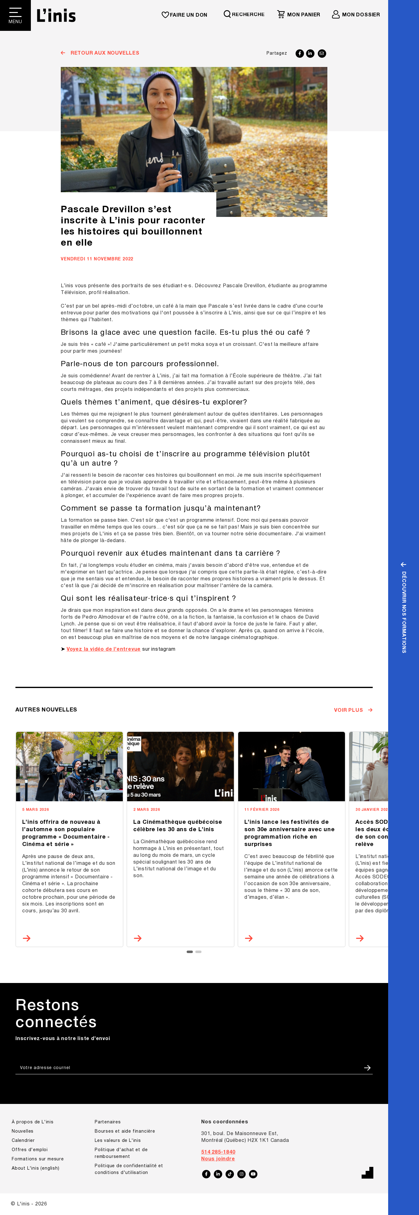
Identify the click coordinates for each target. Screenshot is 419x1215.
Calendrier (23, 1141)
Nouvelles (23, 1132)
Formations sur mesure (38, 1159)
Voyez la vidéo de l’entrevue (104, 649)
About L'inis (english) (36, 1169)
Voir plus (349, 710)
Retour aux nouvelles (104, 53)
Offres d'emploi (30, 1150)
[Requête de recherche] (247, 14)
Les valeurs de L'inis (118, 1141)
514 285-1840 (218, 1152)
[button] (190, 952)
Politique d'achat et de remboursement (121, 1153)
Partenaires (108, 1122)
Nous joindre (218, 1159)
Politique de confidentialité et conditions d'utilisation (129, 1169)
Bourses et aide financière (125, 1132)
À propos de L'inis (33, 1122)
